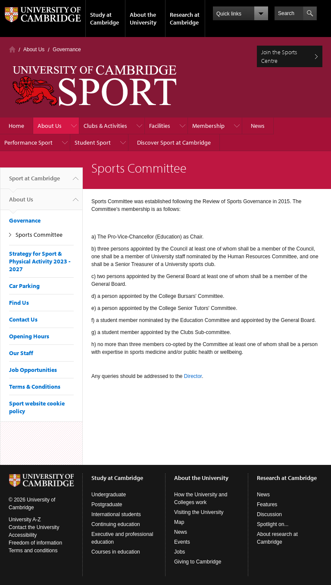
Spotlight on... (272, 524)
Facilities (159, 126)
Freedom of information (35, 543)
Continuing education (115, 524)
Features (267, 504)
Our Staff (21, 353)
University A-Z (25, 520)
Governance (67, 49)
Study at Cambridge (104, 18)
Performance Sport (28, 142)
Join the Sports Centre (279, 56)
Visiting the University (199, 512)
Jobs (179, 552)
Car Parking (24, 286)
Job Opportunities (33, 370)
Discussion (269, 514)
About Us (33, 49)
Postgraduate (106, 504)
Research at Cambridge (185, 18)
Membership (208, 126)
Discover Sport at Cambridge (174, 142)
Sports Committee (39, 234)
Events (182, 542)
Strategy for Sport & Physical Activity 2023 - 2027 (40, 261)
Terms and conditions (33, 551)
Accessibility (23, 535)
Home (12, 49)
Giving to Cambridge (197, 562)
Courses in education (115, 552)
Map (179, 522)
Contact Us (23, 319)
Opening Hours (29, 336)
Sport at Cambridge (34, 181)
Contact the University (34, 527)
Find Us (19, 302)
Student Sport (93, 142)
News (258, 126)
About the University (143, 18)
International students (116, 514)
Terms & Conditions (34, 386)
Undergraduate (108, 495)
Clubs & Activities (105, 126)
